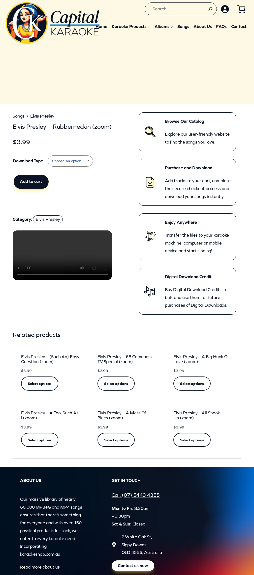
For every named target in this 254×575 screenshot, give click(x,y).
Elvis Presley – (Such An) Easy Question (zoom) (50, 359)
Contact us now (133, 565)
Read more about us (40, 567)
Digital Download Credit (188, 276)
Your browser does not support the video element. (62, 255)
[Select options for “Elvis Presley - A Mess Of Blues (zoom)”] (116, 440)
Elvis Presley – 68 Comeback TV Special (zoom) (125, 359)
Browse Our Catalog (184, 121)
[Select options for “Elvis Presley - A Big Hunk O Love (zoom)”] (192, 383)
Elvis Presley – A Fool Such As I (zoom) (49, 415)
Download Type (28, 160)
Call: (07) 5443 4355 (136, 495)
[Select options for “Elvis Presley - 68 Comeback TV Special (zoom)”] (116, 383)
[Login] (225, 8)
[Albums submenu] (171, 26)
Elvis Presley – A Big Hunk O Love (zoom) (200, 359)
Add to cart (31, 181)
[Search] (210, 9)
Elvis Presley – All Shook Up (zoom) (196, 415)
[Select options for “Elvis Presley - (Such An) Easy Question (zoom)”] (39, 383)
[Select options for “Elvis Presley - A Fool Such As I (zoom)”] (39, 440)
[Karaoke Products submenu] (149, 26)
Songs (19, 116)
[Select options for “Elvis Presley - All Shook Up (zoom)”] (192, 440)
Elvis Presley (42, 116)
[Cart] (241, 9)
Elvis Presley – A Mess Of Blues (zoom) (121, 415)
